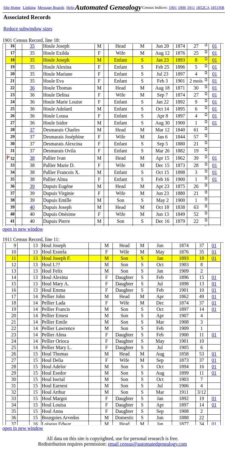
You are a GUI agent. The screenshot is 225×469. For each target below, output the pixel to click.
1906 (182, 7)
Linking (29, 7)
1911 (191, 7)
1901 (173, 7)
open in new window (22, 229)
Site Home (12, 7)
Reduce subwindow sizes (27, 28)
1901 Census (113, 134)
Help (70, 7)
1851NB (217, 7)
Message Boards (51, 7)
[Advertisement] (150, 23)
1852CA (202, 7)
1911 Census (113, 334)
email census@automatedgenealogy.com (147, 444)
